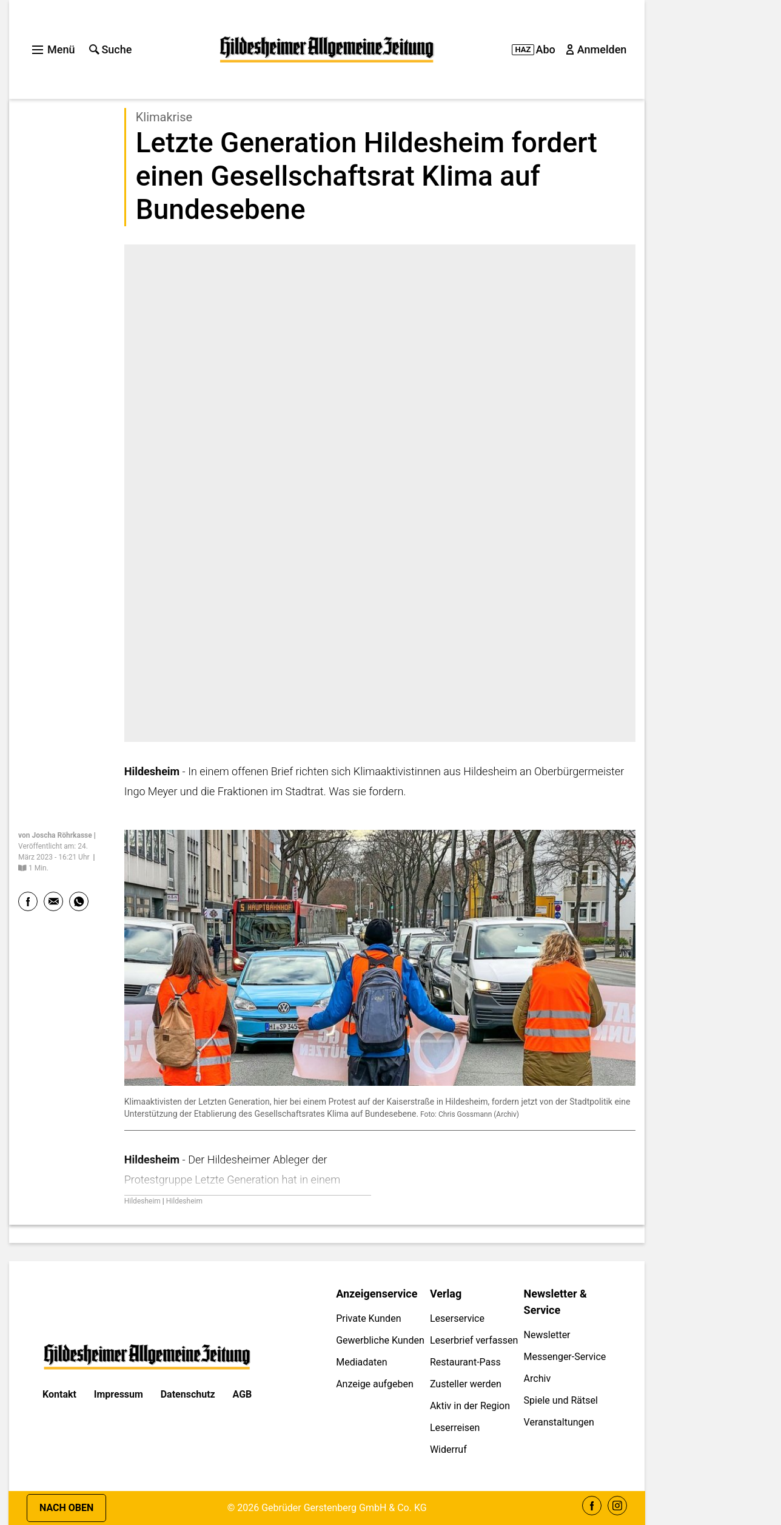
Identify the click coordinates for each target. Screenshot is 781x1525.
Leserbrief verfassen (474, 1340)
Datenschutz (188, 1394)
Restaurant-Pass (465, 1362)
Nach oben (66, 1507)
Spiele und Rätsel (561, 1400)
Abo (533, 49)
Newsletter (547, 1335)
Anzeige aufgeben (375, 1384)
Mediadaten (361, 1362)
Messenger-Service (565, 1356)
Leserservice (457, 1318)
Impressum (118, 1394)
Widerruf (448, 1449)
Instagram (617, 1505)
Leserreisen (455, 1427)
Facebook (592, 1505)
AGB (242, 1394)
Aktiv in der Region (470, 1406)
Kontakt (59, 1394)
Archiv (537, 1378)
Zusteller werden (465, 1384)
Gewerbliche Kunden (380, 1340)
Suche (110, 49)
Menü (53, 49)
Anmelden (597, 49)
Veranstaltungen (559, 1422)
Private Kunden (368, 1318)
